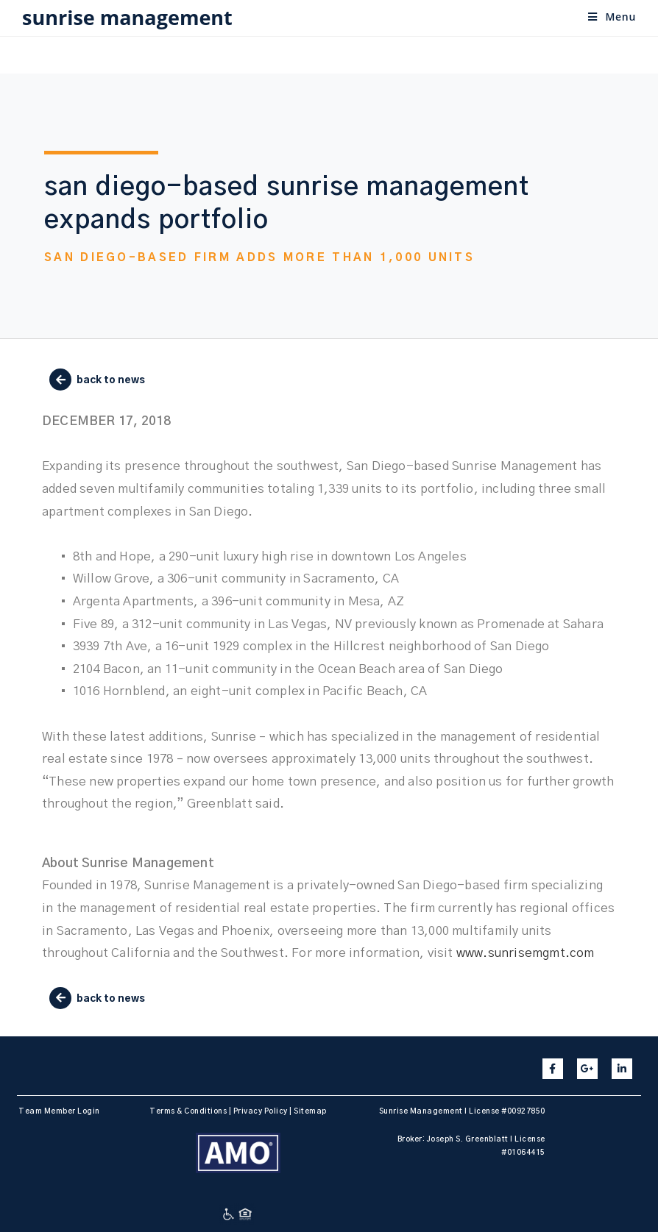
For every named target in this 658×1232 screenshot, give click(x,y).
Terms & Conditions (188, 1111)
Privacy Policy (260, 1111)
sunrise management (127, 17)
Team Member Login (59, 1111)
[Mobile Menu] (612, 17)
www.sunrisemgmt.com (525, 953)
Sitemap (310, 1111)
